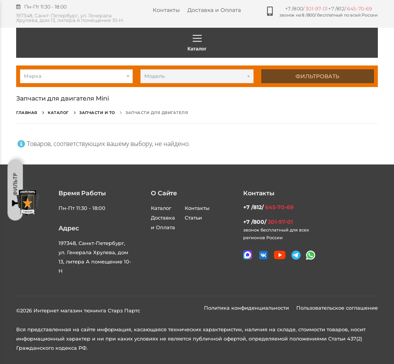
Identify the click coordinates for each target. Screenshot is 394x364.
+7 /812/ (350, 9)
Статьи (193, 218)
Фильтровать (317, 76)
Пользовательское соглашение (337, 308)
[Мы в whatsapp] (310, 255)
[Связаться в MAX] (247, 254)
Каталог (197, 42)
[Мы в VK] (263, 255)
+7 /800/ (306, 9)
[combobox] (76, 76)
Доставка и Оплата (214, 10)
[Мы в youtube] (280, 255)
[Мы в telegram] (296, 255)
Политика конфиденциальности (247, 308)
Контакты (166, 10)
